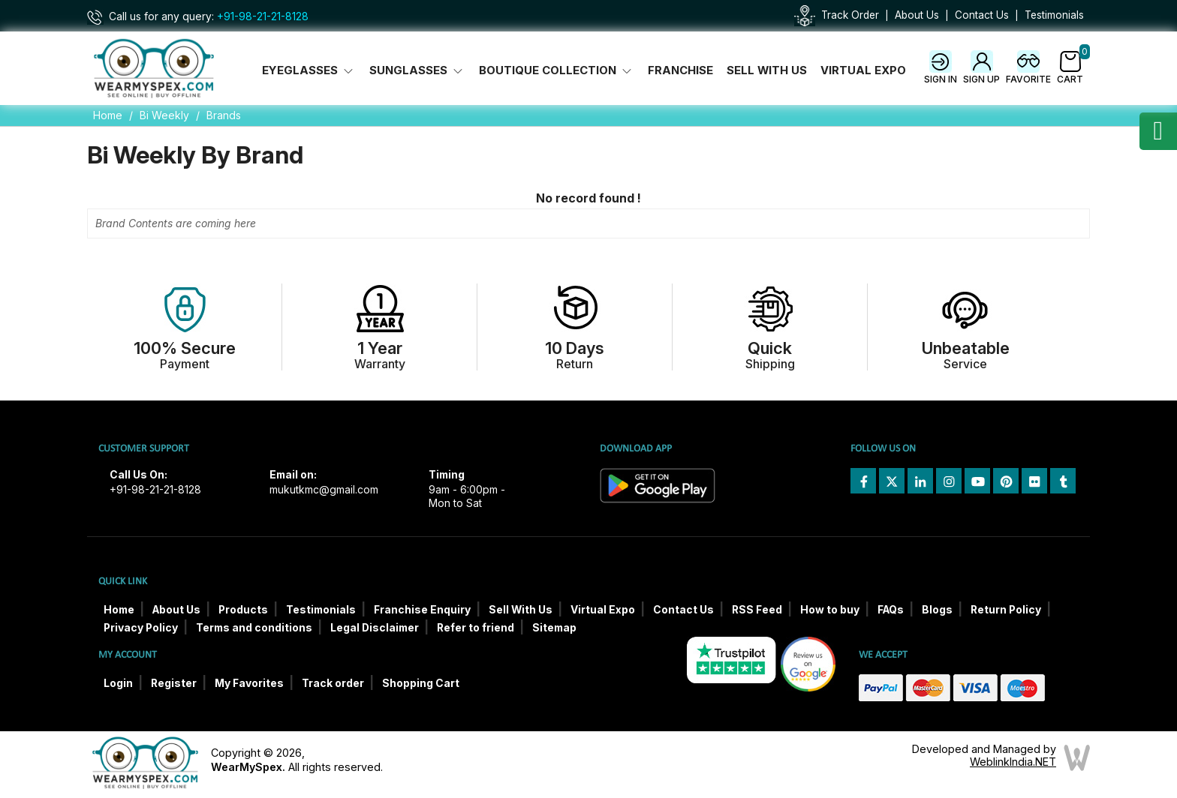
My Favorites (249, 683)
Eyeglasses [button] (309, 70)
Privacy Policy (141, 628)
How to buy (829, 610)
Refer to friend (475, 628)
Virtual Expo (863, 70)
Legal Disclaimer (374, 628)
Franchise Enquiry (422, 610)
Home (107, 115)
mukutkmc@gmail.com (323, 490)
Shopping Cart (420, 683)
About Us (917, 15)
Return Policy (1006, 610)
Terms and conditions (254, 628)
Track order (333, 683)
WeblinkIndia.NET (1013, 761)
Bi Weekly (164, 115)
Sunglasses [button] (417, 70)
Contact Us (982, 15)
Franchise (680, 70)
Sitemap (554, 628)
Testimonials (1054, 15)
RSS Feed (757, 610)
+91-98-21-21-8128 (263, 16)
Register (174, 683)
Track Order (850, 15)
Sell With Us (767, 70)
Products (243, 610)
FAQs (890, 610)
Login (118, 683)
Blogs (937, 610)
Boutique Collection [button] (556, 70)
